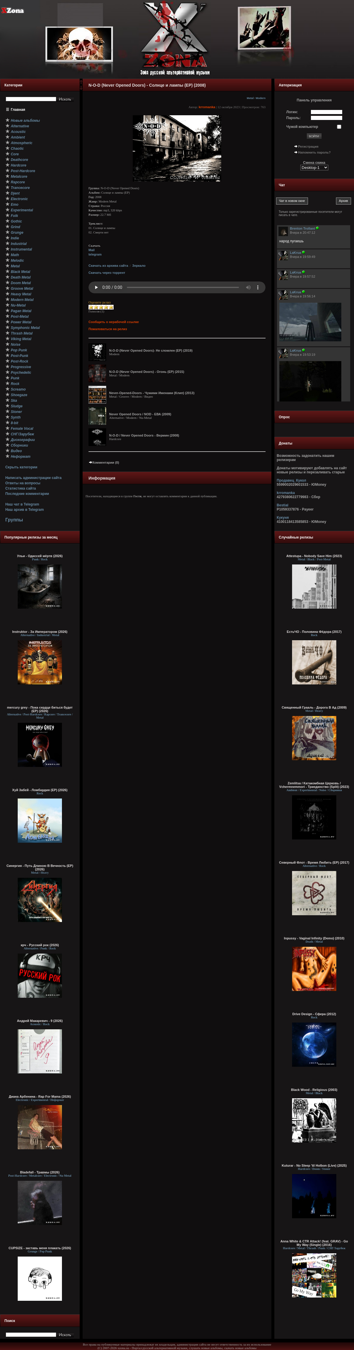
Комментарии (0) (103, 462)
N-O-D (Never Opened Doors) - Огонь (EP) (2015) (146, 371)
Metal (250, 98)
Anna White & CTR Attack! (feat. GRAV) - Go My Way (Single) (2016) (314, 1243)
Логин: (292, 112)
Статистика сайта (20, 488)
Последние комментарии (27, 494)
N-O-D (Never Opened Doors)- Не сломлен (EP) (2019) (151, 350)
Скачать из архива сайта (108, 265)
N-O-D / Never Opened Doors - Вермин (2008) (144, 435)
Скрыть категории (21, 467)
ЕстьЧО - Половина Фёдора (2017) (314, 631)
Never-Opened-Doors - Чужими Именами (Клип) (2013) (151, 393)
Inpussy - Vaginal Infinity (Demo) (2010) (314, 938)
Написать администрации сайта (33, 478)
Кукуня (283, 518)
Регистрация (308, 146)
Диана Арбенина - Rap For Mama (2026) (40, 1096)
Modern (261, 98)
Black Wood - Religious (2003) (314, 1089)
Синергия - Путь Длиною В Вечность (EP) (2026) (39, 867)
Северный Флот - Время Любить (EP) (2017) (314, 862)
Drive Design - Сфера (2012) (314, 1014)
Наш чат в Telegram (22, 504)
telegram (94, 254)
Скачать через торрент (106, 272)
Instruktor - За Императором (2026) (39, 631)
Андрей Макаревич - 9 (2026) (40, 1021)
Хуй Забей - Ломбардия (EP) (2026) (39, 790)
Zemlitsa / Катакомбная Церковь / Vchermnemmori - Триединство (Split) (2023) (314, 784)
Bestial (282, 505)
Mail (91, 250)
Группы (14, 519)
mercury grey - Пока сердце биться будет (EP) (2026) (40, 709)
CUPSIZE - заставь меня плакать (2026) (40, 1248)
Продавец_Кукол (291, 480)
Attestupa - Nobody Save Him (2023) (314, 556)
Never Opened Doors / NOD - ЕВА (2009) (140, 414)
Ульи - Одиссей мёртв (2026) (40, 556)
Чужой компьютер (302, 127)
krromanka (207, 107)
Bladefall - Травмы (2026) (40, 1172)
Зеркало (138, 265)
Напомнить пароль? (314, 152)
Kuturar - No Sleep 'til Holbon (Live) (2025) (314, 1165)
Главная (18, 110)
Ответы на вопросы (22, 483)
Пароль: (293, 118)
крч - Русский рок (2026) (40, 945)
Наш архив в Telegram (24, 510)
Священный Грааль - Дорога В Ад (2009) (314, 707)
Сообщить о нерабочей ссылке (113, 322)
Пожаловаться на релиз (107, 329)
